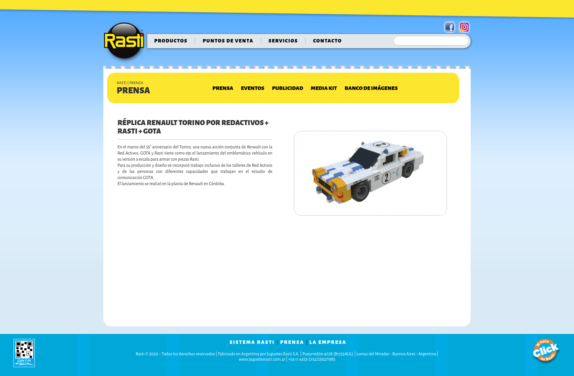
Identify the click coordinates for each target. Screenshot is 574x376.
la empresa (328, 342)
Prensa (222, 88)
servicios (283, 41)
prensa (292, 342)
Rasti (126, 42)
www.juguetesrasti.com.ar (262, 359)
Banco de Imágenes (371, 88)
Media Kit (324, 88)
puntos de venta (228, 41)
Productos (171, 41)
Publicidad (287, 88)
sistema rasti (252, 342)
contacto (327, 41)
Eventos (252, 88)
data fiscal (24, 353)
